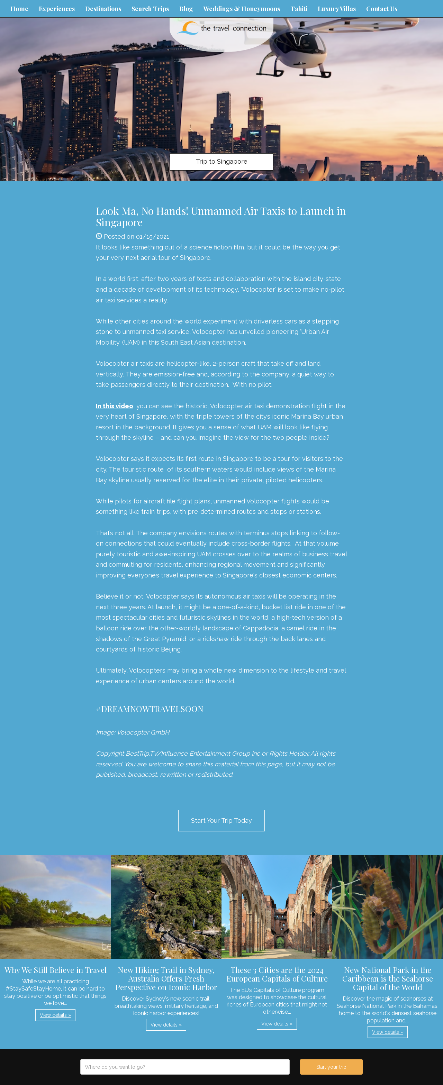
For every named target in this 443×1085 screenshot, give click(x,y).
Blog (186, 8)
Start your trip (331, 1067)
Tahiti (298, 8)
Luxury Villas (337, 8)
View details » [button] (55, 1015)
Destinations (103, 8)
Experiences (57, 8)
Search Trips (150, 8)
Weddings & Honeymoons (242, 8)
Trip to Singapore (221, 161)
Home (19, 8)
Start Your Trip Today (221, 820)
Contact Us (381, 8)
